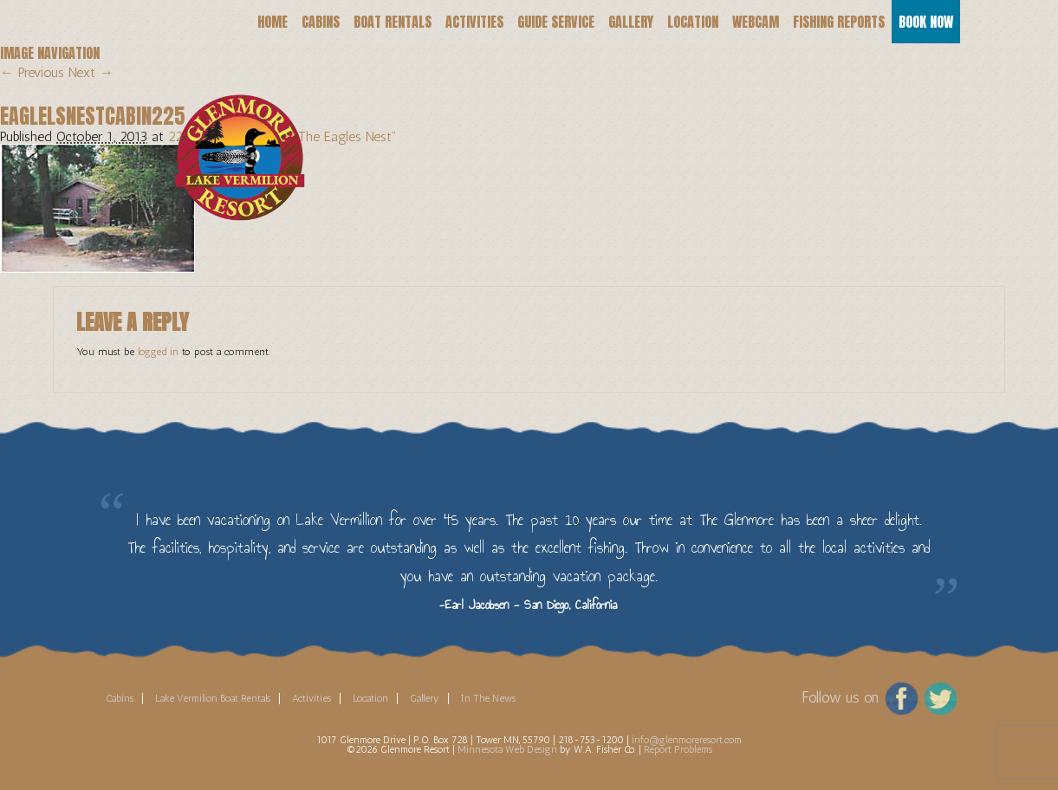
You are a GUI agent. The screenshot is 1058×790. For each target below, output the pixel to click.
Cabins (321, 21)
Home (272, 21)
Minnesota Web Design (507, 749)
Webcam (755, 21)
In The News (488, 698)
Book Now (926, 21)
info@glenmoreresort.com (687, 740)
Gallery (630, 21)
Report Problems (678, 749)
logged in (158, 352)
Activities (474, 21)
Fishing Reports (839, 21)
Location (692, 21)
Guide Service (555, 21)
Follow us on (840, 696)
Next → (91, 72)
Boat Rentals (393, 21)
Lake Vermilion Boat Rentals (212, 698)
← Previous (32, 72)
